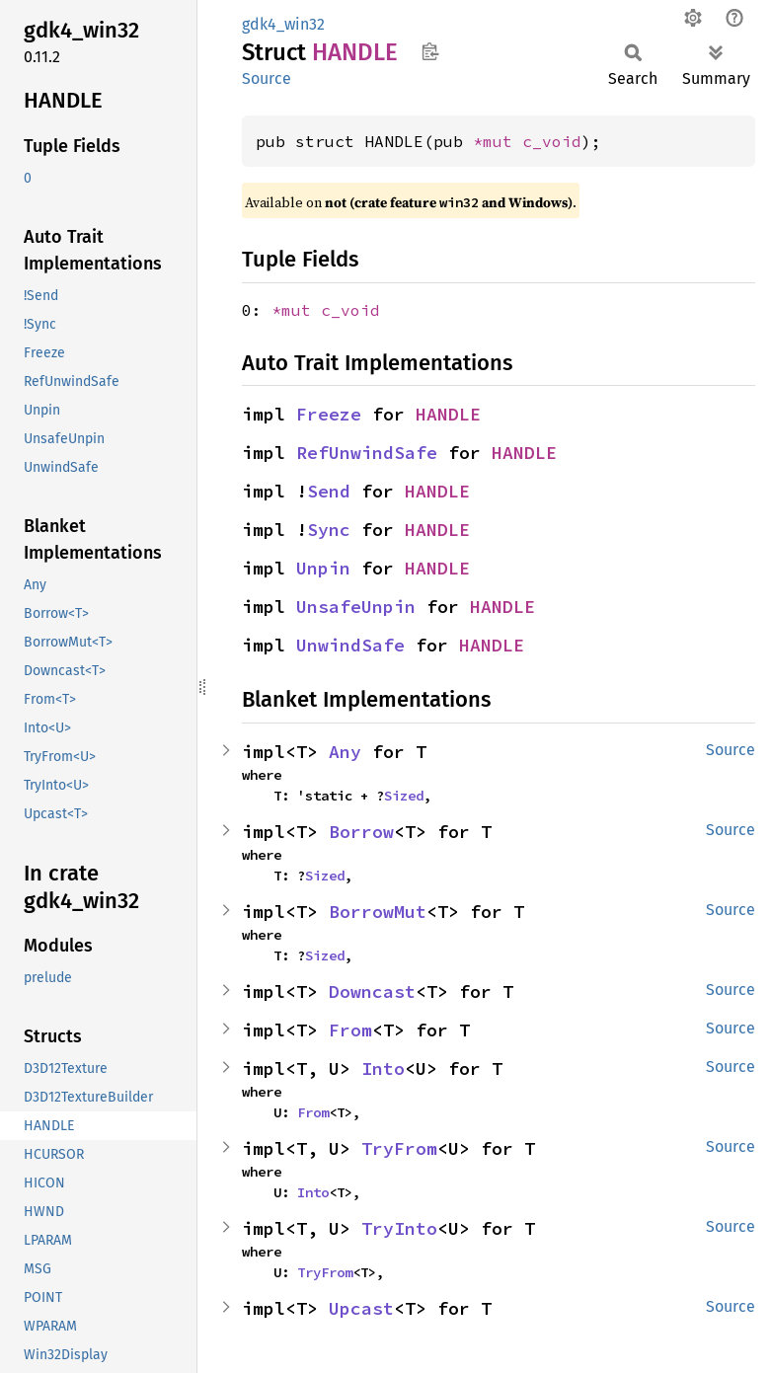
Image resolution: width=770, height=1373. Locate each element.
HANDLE (448, 414)
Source (266, 78)
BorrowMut (377, 911)
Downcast (372, 991)
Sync (328, 529)
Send (328, 491)
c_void (551, 141)
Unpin (323, 568)
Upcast (361, 1308)
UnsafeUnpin (356, 606)
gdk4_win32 (283, 24)
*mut (497, 141)
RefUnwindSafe (366, 452)
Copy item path (430, 51)
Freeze (328, 414)
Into (383, 1068)
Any (345, 751)
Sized (404, 795)
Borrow (361, 831)
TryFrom (399, 1148)
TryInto (399, 1228)
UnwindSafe (350, 645)
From (350, 1030)
